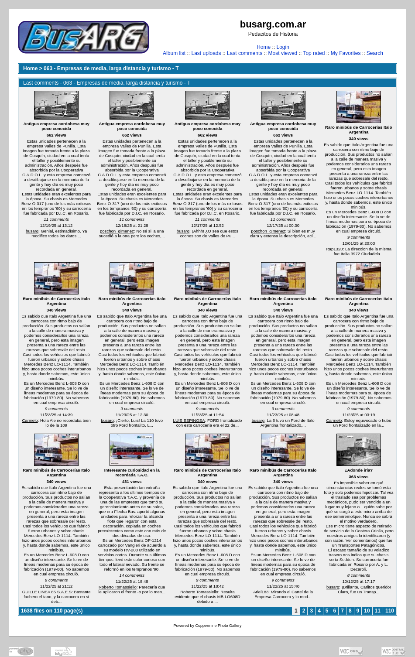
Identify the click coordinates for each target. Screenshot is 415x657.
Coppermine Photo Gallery (218, 625)
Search (375, 53)
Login (282, 47)
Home (264, 47)
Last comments (244, 53)
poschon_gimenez (117, 231)
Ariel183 (260, 591)
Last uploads (206, 53)
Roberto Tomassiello (118, 587)
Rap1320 (334, 248)
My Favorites (346, 53)
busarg (32, 231)
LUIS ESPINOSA (189, 420)
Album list (174, 53)
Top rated (314, 53)
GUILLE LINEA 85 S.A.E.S (47, 591)
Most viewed (283, 53)
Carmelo (30, 420)
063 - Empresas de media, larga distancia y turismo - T (111, 68)
